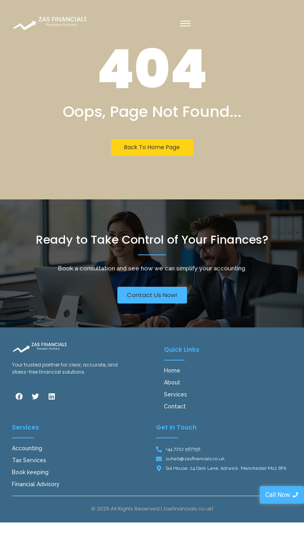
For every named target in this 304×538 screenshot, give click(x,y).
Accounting (27, 448)
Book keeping (30, 472)
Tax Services (29, 460)
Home (172, 370)
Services (175, 394)
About (172, 382)
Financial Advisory (36, 484)
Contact (175, 406)
